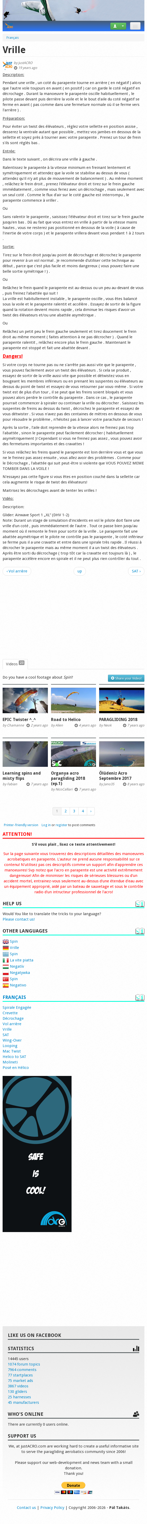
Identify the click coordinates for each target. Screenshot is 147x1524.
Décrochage (13, 1018)
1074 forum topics (24, 1364)
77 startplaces (20, 1375)
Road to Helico (66, 719)
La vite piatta (18, 960)
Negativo (14, 985)
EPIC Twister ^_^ (19, 719)
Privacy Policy (52, 1507)
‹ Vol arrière (17, 571)
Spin (10, 941)
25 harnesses (19, 1397)
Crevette (10, 1013)
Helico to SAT (14, 1056)
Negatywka (16, 972)
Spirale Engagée (17, 1007)
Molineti (10, 1062)
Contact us (26, 1507)
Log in (46, 825)
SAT (6, 1034)
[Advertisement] (73, 617)
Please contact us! (19, 919)
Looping (10, 1045)
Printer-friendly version (21, 825)
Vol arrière (12, 1024)
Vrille (11, 947)
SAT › (136, 571)
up (80, 571)
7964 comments (22, 1369)
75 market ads (20, 1380)
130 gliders (17, 1391)
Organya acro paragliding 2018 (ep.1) (68, 778)
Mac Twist (12, 1051)
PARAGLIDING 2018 (118, 719)
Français (14, 997)
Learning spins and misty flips (22, 776)
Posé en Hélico (16, 1067)
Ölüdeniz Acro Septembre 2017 (115, 776)
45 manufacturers (23, 1402)
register (61, 825)
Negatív (13, 966)
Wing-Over (12, 1040)
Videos (15, 663)
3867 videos (18, 1386)
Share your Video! (126, 678)
